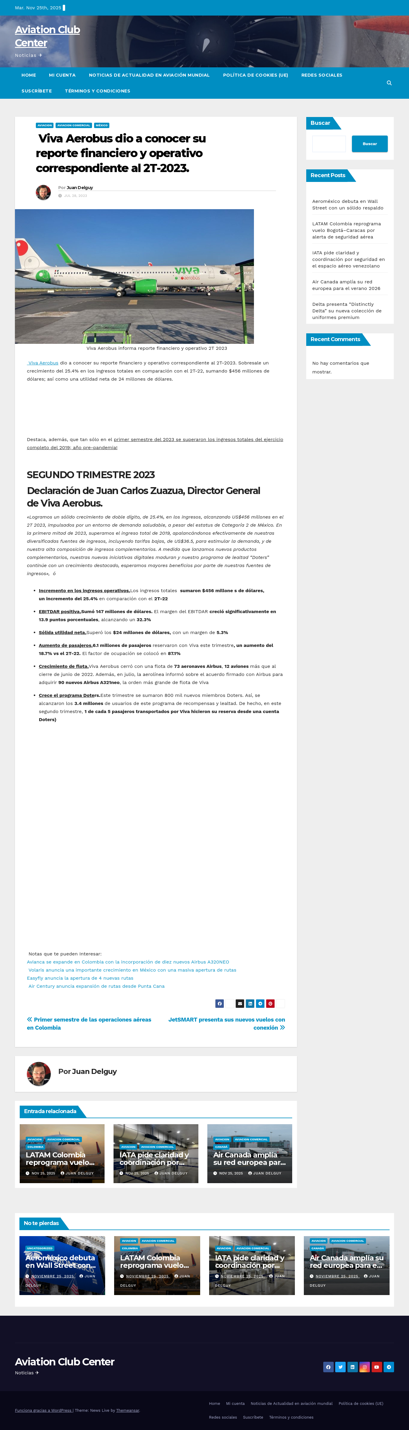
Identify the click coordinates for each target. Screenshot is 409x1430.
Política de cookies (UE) (255, 75)
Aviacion (45, 125)
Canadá (221, 1146)
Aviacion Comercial (73, 125)
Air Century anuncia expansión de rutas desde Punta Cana (96, 986)
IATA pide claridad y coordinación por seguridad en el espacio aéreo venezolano (348, 259)
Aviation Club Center (64, 1361)
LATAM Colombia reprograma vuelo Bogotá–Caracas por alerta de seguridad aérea (346, 230)
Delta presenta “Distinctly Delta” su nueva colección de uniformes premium (347, 310)
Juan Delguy (80, 187)
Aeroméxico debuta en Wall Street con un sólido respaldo (60, 1265)
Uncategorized (40, 1248)
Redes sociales (322, 75)
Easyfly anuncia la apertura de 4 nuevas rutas (80, 978)
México (102, 125)
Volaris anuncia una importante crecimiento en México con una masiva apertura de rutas (131, 970)
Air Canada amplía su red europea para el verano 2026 (248, 1162)
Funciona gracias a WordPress (44, 1410)
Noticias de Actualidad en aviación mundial (149, 75)
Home (29, 75)
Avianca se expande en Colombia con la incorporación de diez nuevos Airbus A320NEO (128, 962)
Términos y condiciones (97, 91)
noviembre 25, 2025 (53, 1276)
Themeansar (127, 1410)
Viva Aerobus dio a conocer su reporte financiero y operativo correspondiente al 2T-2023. (121, 153)
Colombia (35, 1146)
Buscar (320, 123)
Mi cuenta (62, 75)
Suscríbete (37, 91)
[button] (389, 83)
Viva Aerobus (43, 363)
